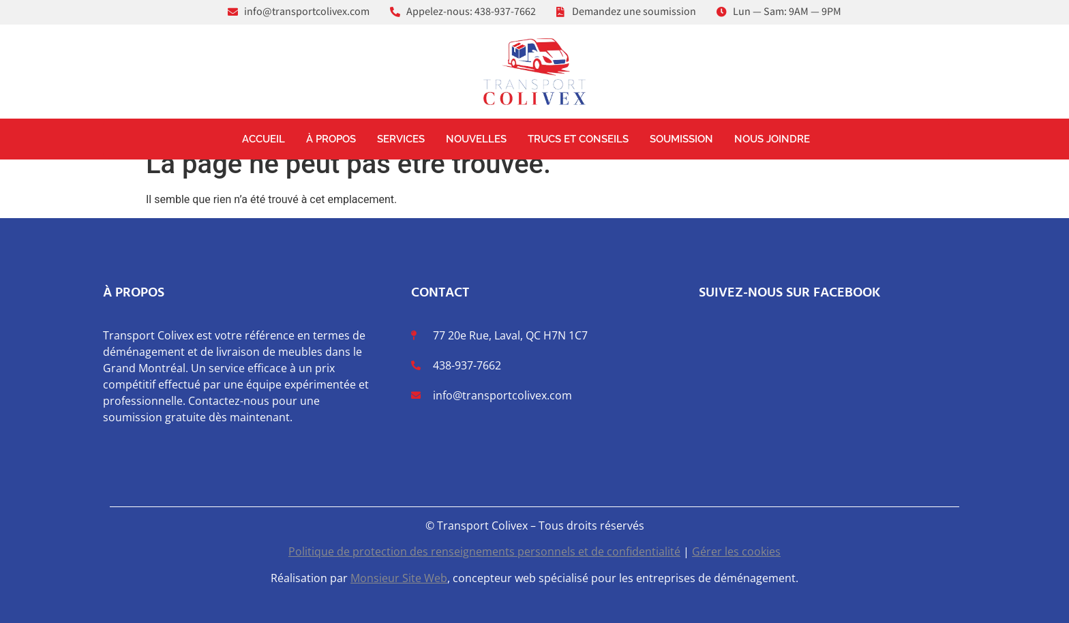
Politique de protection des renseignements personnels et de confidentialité (484, 551)
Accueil (263, 139)
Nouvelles (476, 139)
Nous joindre (772, 139)
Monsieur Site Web (398, 578)
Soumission (681, 139)
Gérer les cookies (736, 551)
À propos (331, 139)
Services (401, 139)
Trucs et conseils (578, 139)
